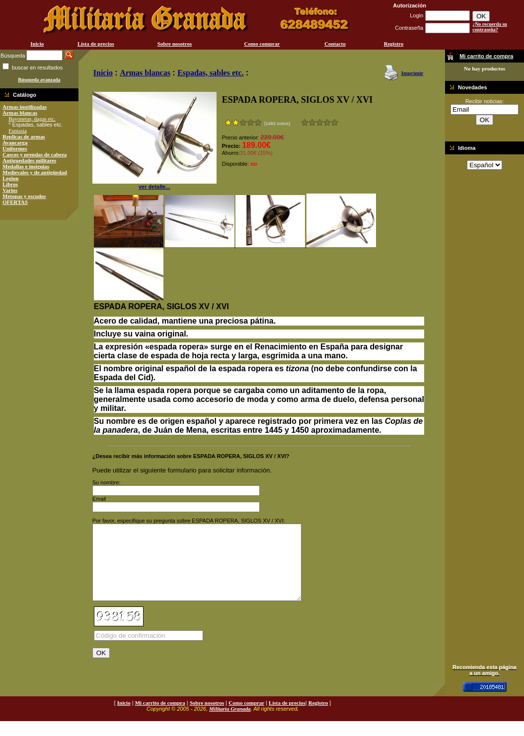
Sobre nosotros (174, 44)
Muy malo (304, 122)
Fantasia (17, 131)
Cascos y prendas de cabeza (34, 154)
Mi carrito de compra (160, 718)
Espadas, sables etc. (210, 72)
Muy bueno (327, 122)
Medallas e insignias (25, 166)
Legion (10, 178)
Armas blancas (19, 113)
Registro (394, 44)
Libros (10, 184)
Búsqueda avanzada (39, 79)
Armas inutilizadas (24, 107)
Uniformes (14, 148)
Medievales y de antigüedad (34, 172)
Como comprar (262, 44)
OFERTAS (15, 202)
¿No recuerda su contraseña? (489, 26)
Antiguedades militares (29, 160)
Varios (9, 190)
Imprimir (412, 73)
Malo (312, 122)
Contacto (335, 44)
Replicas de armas (23, 136)
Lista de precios (95, 44)
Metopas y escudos (24, 196)
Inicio (37, 44)
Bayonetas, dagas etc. (32, 119)
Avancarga (15, 142)
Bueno (319, 122)
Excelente (334, 122)
